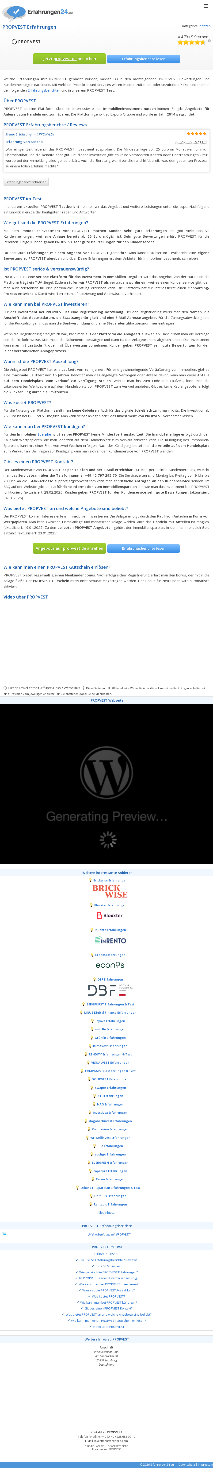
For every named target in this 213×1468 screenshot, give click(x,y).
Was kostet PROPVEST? (108, 1296)
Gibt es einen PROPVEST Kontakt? (109, 1308)
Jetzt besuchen (69, 58)
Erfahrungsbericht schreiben (26, 182)
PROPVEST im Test (109, 1266)
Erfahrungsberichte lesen (143, 58)
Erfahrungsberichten (44, 90)
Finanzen (204, 26)
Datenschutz (187, 1465)
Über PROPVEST (108, 1254)
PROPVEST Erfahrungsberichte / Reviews (108, 1260)
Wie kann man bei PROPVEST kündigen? (108, 1302)
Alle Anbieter (107, 1212)
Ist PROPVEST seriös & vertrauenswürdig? (108, 1278)
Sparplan (45, 434)
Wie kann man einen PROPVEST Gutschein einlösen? (108, 1320)
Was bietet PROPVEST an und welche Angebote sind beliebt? (109, 1314)
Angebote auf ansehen (69, 548)
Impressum (205, 1465)
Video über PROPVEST (108, 1327)
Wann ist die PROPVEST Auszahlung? (108, 1290)
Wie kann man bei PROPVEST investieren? (108, 1284)
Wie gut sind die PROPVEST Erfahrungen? (108, 1272)
